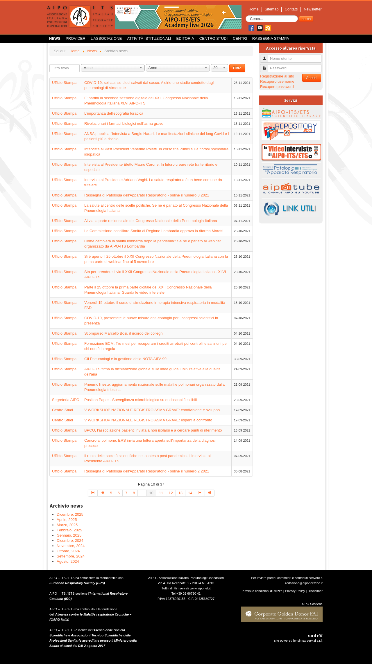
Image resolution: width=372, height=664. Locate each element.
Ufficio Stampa (64, 82)
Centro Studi (213, 38)
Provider (75, 38)
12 (171, 493)
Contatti (291, 9)
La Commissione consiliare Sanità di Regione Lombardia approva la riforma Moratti (153, 231)
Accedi (311, 77)
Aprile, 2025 (67, 519)
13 (180, 493)
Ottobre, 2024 (68, 551)
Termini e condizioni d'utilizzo (261, 591)
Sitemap (272, 9)
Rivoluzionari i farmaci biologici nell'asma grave (123, 123)
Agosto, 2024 (68, 561)
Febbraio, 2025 (69, 530)
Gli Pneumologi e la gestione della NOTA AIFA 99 (125, 359)
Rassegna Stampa (270, 38)
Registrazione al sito (277, 76)
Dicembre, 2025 (70, 514)
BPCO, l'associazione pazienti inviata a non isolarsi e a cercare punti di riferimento (153, 430)
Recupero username (277, 81)
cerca (306, 19)
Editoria (185, 38)
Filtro (237, 68)
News (54, 38)
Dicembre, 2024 (70, 540)
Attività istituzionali (149, 38)
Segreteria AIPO (65, 400)
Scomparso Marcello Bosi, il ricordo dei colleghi (123, 333)
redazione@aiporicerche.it (304, 583)
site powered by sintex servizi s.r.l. (298, 640)
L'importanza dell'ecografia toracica (113, 113)
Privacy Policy (295, 591)
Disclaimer (315, 591)
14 (190, 493)
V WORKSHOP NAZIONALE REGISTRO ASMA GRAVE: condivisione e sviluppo (152, 410)
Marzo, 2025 (67, 525)
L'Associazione (106, 38)
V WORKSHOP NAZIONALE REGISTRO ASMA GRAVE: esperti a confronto (148, 420)
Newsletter (312, 9)
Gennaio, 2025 (69, 535)
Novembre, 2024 (71, 546)
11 (161, 493)
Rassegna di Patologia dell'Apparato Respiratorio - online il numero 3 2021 (146, 195)
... (142, 493)
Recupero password (277, 86)
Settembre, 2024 (71, 556)
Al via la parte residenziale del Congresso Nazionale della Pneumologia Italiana (150, 221)
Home (253, 9)
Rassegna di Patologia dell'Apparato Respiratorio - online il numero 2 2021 (146, 471)
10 (151, 493)
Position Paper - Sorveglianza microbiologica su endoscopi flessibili (140, 400)
